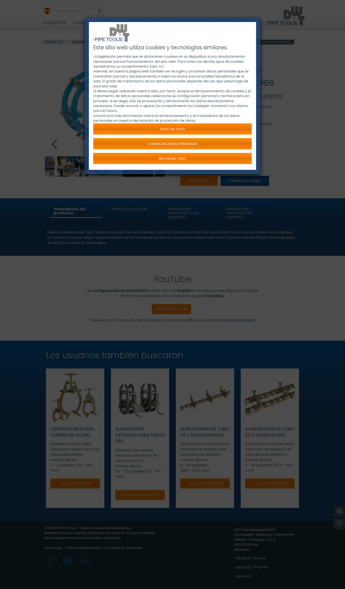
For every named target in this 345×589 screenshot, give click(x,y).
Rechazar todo (172, 158)
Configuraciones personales (172, 143)
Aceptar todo (172, 129)
